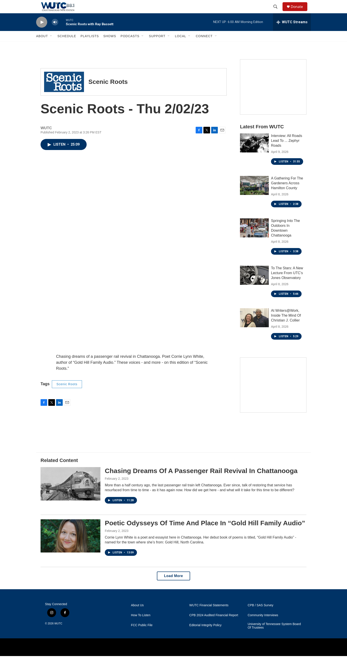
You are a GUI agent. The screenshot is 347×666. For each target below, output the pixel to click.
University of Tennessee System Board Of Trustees (274, 635)
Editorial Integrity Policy (205, 635)
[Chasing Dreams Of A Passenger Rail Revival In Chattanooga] (70, 493)
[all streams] (292, 32)
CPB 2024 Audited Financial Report (213, 625)
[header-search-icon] (277, 12)
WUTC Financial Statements (208, 615)
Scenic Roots (67, 394)
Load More (173, 586)
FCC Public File (141, 635)
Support (157, 46)
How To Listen (140, 625)
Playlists (89, 46)
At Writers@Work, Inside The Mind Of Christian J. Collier (286, 325)
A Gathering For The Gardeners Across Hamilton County (287, 193)
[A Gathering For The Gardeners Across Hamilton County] (254, 195)
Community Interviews (263, 625)
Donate (299, 11)
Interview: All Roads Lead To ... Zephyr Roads (286, 150)
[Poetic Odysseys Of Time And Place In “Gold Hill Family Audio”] (70, 545)
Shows (109, 46)
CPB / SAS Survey (260, 615)
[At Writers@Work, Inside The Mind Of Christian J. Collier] (254, 327)
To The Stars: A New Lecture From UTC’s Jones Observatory (287, 283)
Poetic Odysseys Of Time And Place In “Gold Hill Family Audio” (205, 533)
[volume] (55, 32)
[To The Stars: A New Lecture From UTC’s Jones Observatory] (254, 285)
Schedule (66, 46)
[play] (41, 32)
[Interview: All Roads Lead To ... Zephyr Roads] (254, 152)
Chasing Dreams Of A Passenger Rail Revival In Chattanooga (201, 480)
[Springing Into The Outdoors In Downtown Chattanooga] (254, 237)
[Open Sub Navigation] (51, 46)
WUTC (58, 633)
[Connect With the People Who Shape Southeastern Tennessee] (273, 395)
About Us (137, 615)
